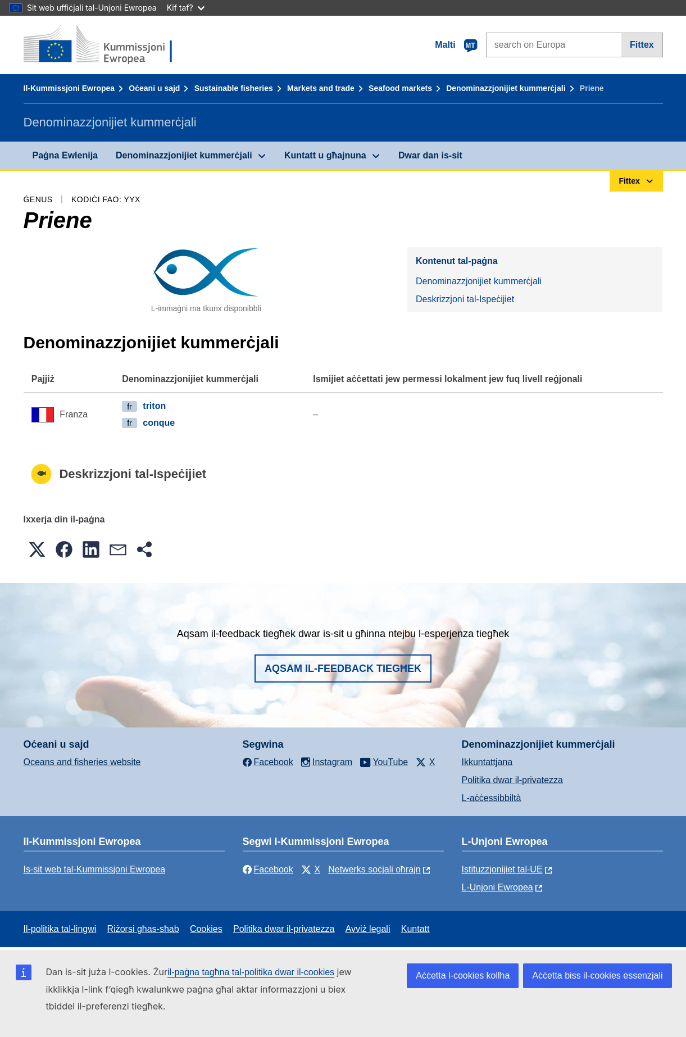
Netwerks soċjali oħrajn (374, 869)
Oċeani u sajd (154, 88)
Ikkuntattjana (487, 762)
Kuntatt (415, 929)
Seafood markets (400, 88)
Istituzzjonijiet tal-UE (502, 869)
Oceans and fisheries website (82, 762)
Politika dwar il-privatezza (513, 780)
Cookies (206, 929)
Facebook (268, 869)
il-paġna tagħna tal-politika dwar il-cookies (250, 972)
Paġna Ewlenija (65, 155)
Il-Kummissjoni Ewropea (69, 88)
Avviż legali (368, 929)
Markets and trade (321, 88)
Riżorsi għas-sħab (143, 929)
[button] (37, 549)
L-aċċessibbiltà (491, 798)
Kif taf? (186, 7)
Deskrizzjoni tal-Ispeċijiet (465, 299)
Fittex (642, 44)
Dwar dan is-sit (430, 155)
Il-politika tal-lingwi (60, 929)
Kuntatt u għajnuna (325, 155)
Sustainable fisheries (233, 88)
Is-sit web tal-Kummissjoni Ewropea (95, 869)
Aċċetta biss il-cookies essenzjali (597, 975)
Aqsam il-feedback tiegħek (343, 668)
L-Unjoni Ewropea (497, 887)
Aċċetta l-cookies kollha (463, 975)
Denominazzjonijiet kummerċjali (505, 88)
